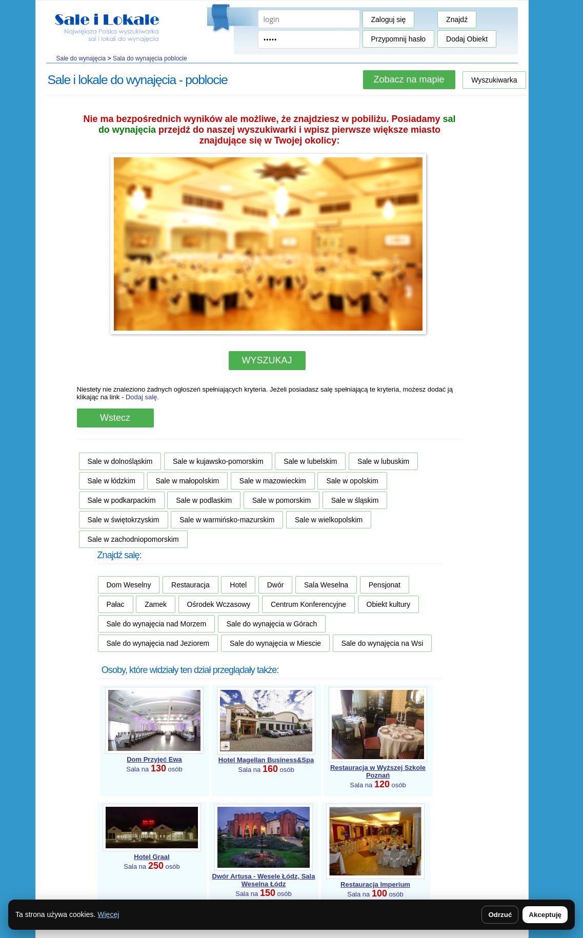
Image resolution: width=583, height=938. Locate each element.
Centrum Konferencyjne (308, 604)
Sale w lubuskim (383, 461)
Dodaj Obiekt (467, 39)
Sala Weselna (326, 585)
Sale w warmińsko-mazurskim (226, 520)
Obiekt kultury (389, 604)
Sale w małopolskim (187, 481)
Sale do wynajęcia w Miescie (275, 643)
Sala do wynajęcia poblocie (150, 58)
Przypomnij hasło (398, 39)
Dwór (275, 585)
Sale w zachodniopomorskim (133, 539)
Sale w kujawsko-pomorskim (218, 461)
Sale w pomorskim (281, 500)
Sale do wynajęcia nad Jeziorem (158, 643)
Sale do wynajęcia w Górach (272, 624)
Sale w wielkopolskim (329, 520)
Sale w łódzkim (111, 481)
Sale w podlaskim (204, 500)
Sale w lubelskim (310, 461)
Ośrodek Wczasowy (219, 604)
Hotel (238, 585)
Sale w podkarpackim (122, 500)
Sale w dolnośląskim (120, 461)
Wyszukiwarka (494, 80)
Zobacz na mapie (408, 79)
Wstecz (115, 418)
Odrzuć (500, 915)
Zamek (156, 604)
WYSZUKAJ (267, 360)
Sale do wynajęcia (81, 58)
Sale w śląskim (355, 500)
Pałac (116, 604)
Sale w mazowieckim (272, 481)
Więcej (108, 914)
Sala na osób (378, 776)
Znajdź (457, 19)
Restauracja (190, 585)
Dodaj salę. (142, 397)
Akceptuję (545, 915)
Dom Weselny (129, 585)
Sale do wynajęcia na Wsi (382, 643)
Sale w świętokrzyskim (123, 520)
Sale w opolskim (352, 481)
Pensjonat (384, 585)
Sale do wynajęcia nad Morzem (157, 624)
